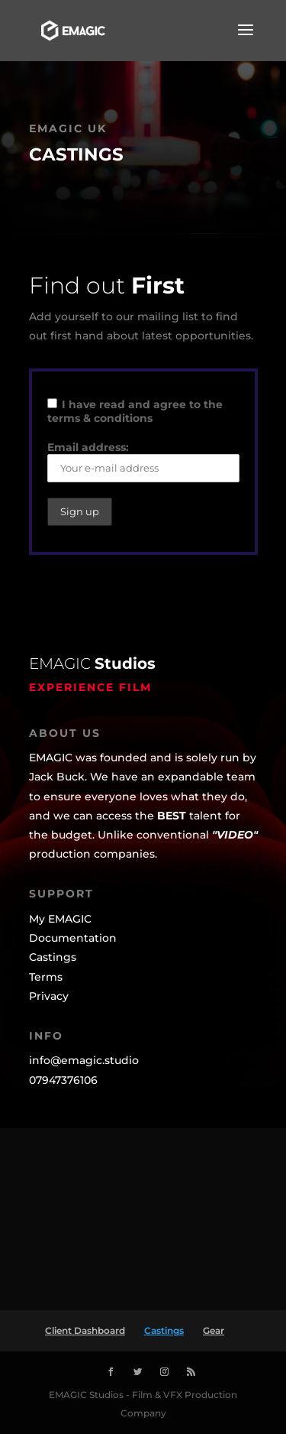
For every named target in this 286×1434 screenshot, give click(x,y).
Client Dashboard (85, 1330)
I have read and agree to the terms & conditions (135, 411)
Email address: (143, 461)
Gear (213, 1330)
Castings (164, 1330)
